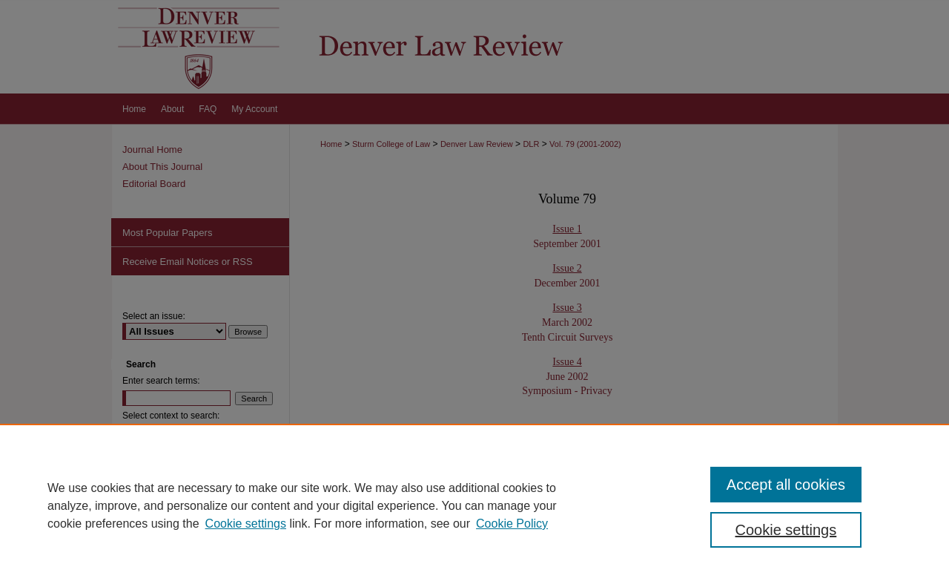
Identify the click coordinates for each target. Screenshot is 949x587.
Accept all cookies (786, 484)
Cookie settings (245, 523)
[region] (474, 505)
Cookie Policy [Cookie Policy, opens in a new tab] (512, 523)
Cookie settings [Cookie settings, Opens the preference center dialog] (786, 530)
